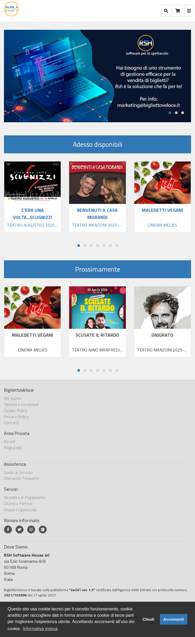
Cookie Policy (15, 410)
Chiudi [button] (148, 619)
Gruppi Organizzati (20, 509)
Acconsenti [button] (173, 619)
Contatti (11, 422)
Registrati (13, 447)
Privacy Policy (16, 416)
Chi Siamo (12, 398)
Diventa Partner (18, 503)
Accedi (9, 441)
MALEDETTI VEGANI (32, 335)
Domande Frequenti (21, 478)
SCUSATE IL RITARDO (97, 335)
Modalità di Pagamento (25, 497)
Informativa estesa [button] (40, 628)
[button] (170, 112)
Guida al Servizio (18, 472)
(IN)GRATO (162, 335)
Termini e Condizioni (21, 404)
